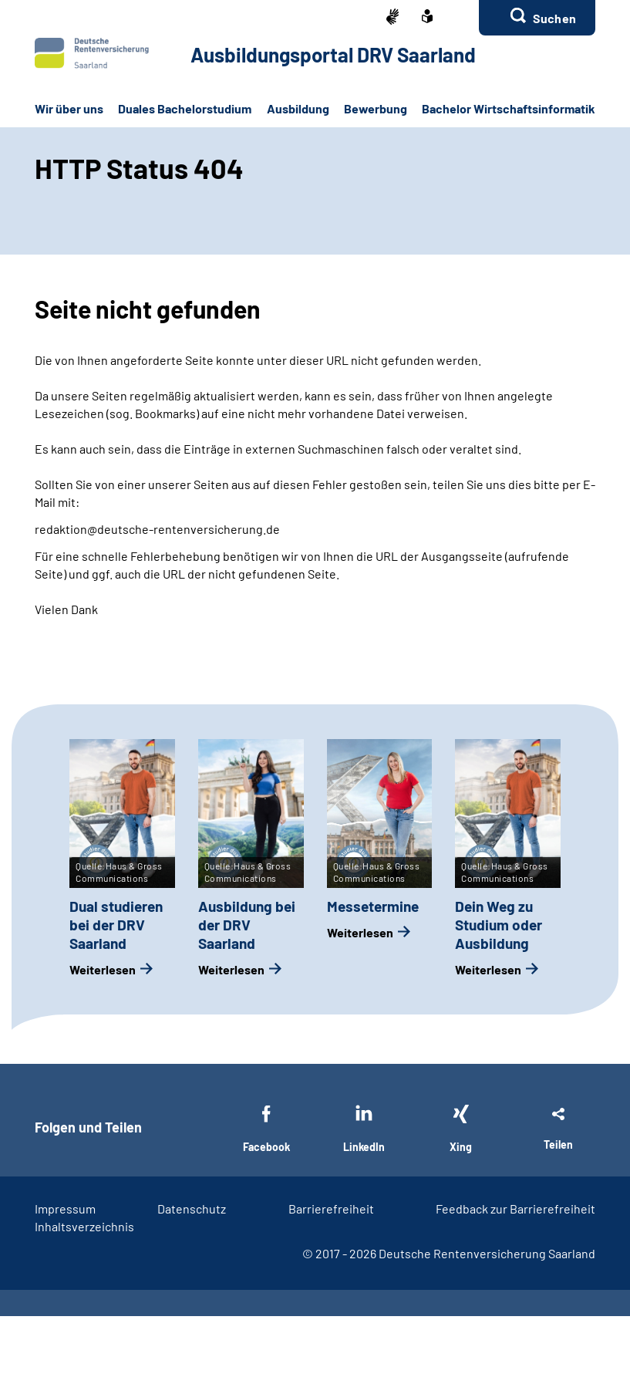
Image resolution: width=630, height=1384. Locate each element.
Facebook (266, 1146)
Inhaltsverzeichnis (84, 1226)
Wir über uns (69, 108)
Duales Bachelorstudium (184, 108)
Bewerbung (375, 108)
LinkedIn (364, 1146)
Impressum (65, 1208)
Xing (461, 1146)
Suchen (554, 18)
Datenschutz (191, 1208)
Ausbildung (298, 108)
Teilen (558, 1144)
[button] (537, 17)
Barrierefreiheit (331, 1208)
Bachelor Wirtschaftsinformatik (508, 108)
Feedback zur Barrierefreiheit (515, 1208)
